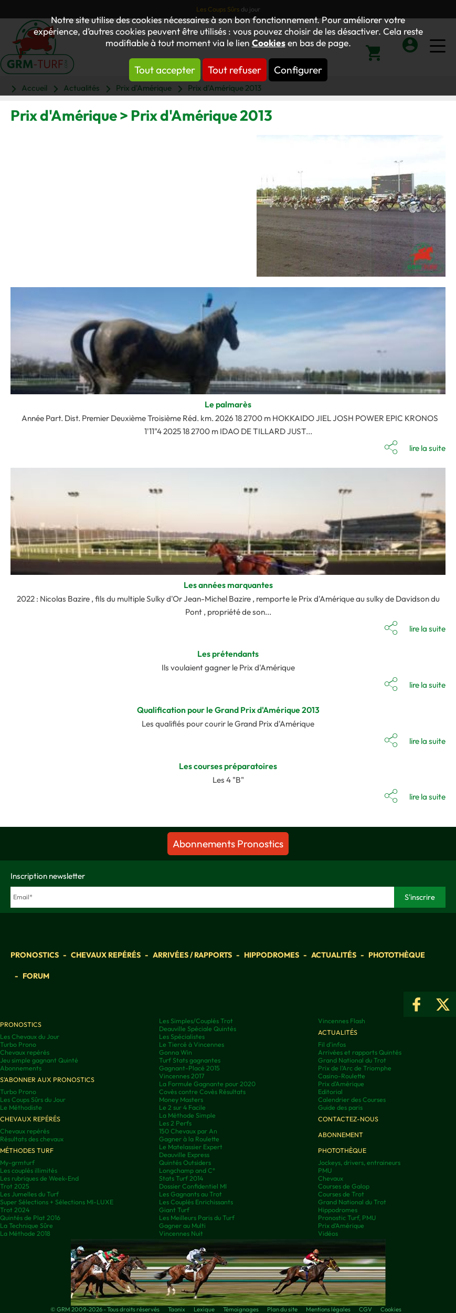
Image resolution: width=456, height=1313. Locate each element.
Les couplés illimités (28, 1170)
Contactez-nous (348, 1119)
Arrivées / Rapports (192, 955)
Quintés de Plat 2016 (30, 1218)
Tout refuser (234, 70)
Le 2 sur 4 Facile (182, 1107)
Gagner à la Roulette (189, 1139)
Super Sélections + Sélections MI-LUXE (56, 1202)
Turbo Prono (18, 1044)
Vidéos (328, 1233)
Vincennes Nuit (181, 1233)
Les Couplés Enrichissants (196, 1202)
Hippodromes (271, 955)
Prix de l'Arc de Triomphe (354, 1068)
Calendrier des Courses (352, 1100)
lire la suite (427, 448)
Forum (36, 976)
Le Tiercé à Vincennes (191, 1044)
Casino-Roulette (341, 1076)
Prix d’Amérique (341, 1226)
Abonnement (340, 1135)
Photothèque (396, 955)
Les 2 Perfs (175, 1123)
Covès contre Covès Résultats (202, 1092)
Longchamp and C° (187, 1170)
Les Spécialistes (182, 1037)
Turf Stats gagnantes (189, 1060)
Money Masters (181, 1100)
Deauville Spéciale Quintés (197, 1029)
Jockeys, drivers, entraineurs (359, 1163)
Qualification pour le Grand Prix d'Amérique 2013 (228, 710)
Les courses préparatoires (228, 766)
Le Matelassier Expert (190, 1147)
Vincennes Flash (341, 1021)
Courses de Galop (343, 1186)
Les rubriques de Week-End (39, 1178)
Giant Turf (174, 1210)
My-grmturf (17, 1163)
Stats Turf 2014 (181, 1178)
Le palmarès (228, 404)
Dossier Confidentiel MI (193, 1186)
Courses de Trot (341, 1194)
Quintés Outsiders (185, 1163)
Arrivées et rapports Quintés (359, 1052)
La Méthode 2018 (25, 1233)
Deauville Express (184, 1155)
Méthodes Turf (27, 1150)
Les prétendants (228, 653)
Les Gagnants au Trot (190, 1194)
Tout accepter (164, 70)
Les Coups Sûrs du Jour (33, 1100)
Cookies (268, 43)
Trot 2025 (14, 1186)
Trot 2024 (14, 1210)
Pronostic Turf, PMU (347, 1218)
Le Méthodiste (21, 1107)
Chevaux (330, 1178)
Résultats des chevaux (31, 1139)
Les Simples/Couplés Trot (196, 1021)
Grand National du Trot (352, 1060)
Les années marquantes (228, 585)
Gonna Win (175, 1052)
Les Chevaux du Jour (29, 1037)
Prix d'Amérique (341, 1084)
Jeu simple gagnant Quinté (39, 1060)
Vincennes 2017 (182, 1076)
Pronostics (34, 955)
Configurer (298, 70)
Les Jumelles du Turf (29, 1194)
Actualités (333, 955)
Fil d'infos (332, 1044)
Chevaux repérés (106, 955)
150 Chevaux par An (188, 1131)
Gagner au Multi (182, 1226)
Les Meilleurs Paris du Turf (197, 1218)
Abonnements (20, 1068)
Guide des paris (340, 1107)
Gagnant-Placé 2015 (189, 1068)
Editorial (330, 1092)
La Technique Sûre (26, 1226)
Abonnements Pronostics (228, 843)
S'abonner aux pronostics (47, 1080)
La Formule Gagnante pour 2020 (207, 1084)
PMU (325, 1170)
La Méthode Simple (187, 1115)
